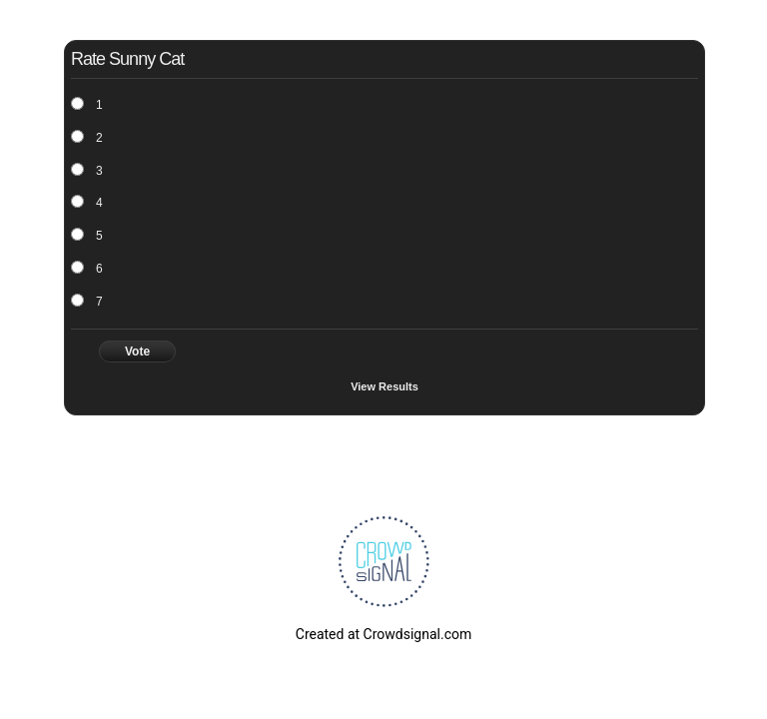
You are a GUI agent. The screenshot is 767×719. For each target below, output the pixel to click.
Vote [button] (137, 352)
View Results (384, 386)
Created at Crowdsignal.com (383, 634)
